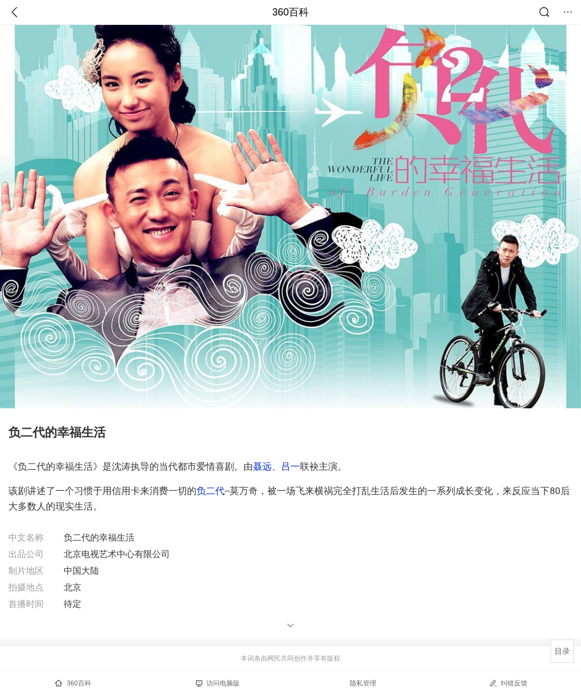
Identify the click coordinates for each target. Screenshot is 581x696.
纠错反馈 (508, 683)
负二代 (210, 490)
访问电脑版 (218, 683)
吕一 (290, 466)
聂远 (262, 466)
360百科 (290, 12)
